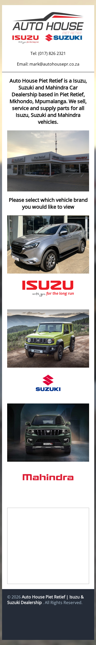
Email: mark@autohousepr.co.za (48, 64)
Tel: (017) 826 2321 (48, 53)
